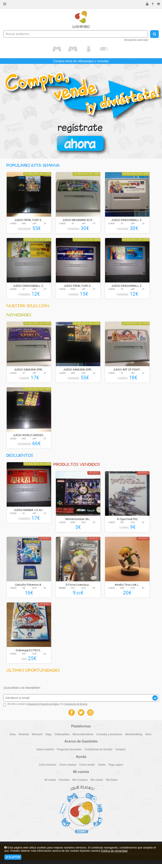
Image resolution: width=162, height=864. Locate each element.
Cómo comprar (67, 764)
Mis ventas (97, 779)
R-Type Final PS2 (127, 519)
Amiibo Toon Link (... (127, 584)
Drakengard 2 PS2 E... (29, 650)
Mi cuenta (50, 779)
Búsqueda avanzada (136, 39)
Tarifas (101, 764)
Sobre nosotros (45, 749)
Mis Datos (111, 779)
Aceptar (13, 857)
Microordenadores (82, 734)
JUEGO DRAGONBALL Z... (127, 220)
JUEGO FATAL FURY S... (28, 220)
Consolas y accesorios (109, 734)
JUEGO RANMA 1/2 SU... (29, 510)
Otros (148, 734)
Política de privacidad (114, 850)
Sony (13, 734)
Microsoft (37, 734)
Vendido (93, 472)
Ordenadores (62, 734)
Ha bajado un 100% (37, 173)
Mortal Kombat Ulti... (78, 519)
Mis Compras (80, 779)
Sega (49, 734)
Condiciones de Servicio (75, 704)
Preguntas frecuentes (69, 749)
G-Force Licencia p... (78, 584)
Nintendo (24, 734)
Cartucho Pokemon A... (29, 584)
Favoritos (64, 779)
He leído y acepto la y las (45, 704)
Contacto (120, 749)
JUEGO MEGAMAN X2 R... (78, 220)
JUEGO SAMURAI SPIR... (29, 369)
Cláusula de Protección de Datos (43, 704)
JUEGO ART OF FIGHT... (127, 369)
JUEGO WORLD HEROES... (29, 435)
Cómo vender (87, 764)
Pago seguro (116, 764)
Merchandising (133, 734)
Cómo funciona (47, 764)
